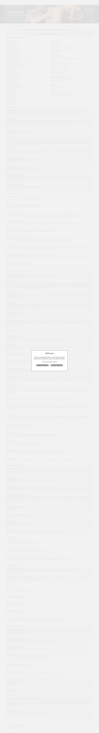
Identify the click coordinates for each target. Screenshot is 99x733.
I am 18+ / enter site (56, 365)
